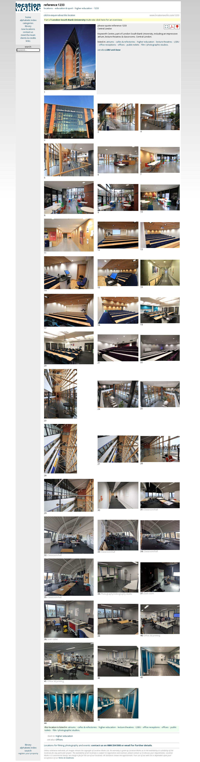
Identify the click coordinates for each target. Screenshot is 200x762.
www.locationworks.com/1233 (164, 15)
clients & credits (28, 37)
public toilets (133, 44)
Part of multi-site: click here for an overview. (83, 19)
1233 (96, 8)
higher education (83, 8)
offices (121, 44)
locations (48, 8)
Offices (59, 739)
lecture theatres (164, 41)
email (127, 745)
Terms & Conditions (66, 758)
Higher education (64, 735)
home (28, 17)
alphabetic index (28, 20)
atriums (110, 41)
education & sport (64, 8)
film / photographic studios (154, 44)
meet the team (28, 34)
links (28, 40)
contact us (28, 32)
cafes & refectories (125, 41)
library (28, 26)
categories (28, 23)
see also (109, 49)
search (28, 750)
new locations (28, 29)
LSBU (176, 41)
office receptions (107, 44)
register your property (28, 753)
